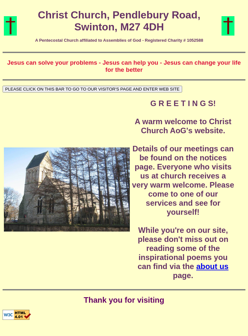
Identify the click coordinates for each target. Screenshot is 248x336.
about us (212, 266)
